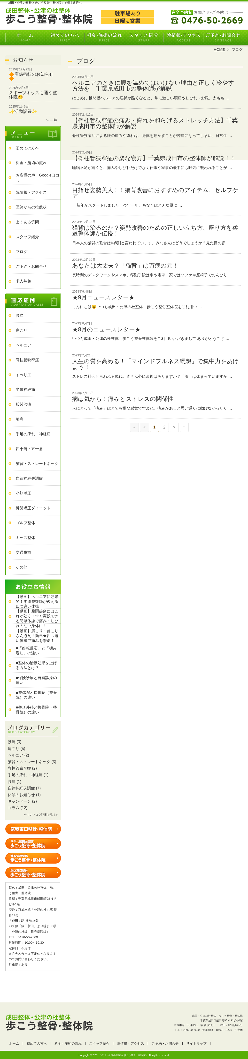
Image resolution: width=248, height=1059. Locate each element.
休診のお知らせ (21, 795)
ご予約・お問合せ (223, 38)
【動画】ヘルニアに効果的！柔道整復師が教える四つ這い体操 (37, 601)
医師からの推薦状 (31, 207)
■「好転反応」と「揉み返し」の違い (36, 650)
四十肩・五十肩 (29, 449)
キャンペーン (19, 801)
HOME (219, 49)
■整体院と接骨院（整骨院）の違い (36, 694)
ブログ (21, 252)
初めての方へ (65, 38)
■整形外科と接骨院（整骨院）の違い (36, 709)
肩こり (21, 330)
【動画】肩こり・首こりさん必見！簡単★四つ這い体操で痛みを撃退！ (37, 636)
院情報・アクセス (183, 38)
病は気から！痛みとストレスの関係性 (122, 398)
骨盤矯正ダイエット (33, 508)
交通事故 (23, 552)
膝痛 (19, 419)
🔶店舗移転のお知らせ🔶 (31, 76)
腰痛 (19, 315)
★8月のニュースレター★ (106, 329)
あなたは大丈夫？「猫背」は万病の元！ (125, 265)
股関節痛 (23, 404)
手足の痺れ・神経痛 (33, 434)
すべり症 (23, 375)
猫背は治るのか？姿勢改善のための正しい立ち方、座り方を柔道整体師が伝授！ (155, 230)
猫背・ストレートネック (37, 464)
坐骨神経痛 (25, 389)
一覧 (53, 120)
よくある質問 (27, 222)
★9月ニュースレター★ (103, 297)
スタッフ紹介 (143, 38)
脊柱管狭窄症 (27, 360)
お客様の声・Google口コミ (37, 177)
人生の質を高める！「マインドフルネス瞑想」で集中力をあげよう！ (155, 364)
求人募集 (23, 281)
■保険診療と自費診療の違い (36, 680)
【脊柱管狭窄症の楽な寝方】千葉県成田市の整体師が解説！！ (154, 158)
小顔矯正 (23, 493)
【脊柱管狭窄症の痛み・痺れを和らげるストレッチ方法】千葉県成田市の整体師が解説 (155, 123)
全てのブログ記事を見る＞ (41, 814)
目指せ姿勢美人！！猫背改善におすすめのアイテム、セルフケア (155, 193)
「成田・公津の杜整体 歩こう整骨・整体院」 (123, 1055)
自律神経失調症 (29, 478)
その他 (21, 567)
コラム (13, 808)
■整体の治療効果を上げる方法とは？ (36, 665)
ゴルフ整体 (25, 523)
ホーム (25, 38)
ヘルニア (23, 345)
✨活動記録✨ (23, 111)
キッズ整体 (25, 538)
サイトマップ (196, 1043)
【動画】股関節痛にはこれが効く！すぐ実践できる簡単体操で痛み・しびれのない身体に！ (37, 618)
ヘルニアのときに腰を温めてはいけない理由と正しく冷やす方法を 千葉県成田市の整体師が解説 (153, 85)
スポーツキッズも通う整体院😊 (33, 95)
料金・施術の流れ (104, 38)
